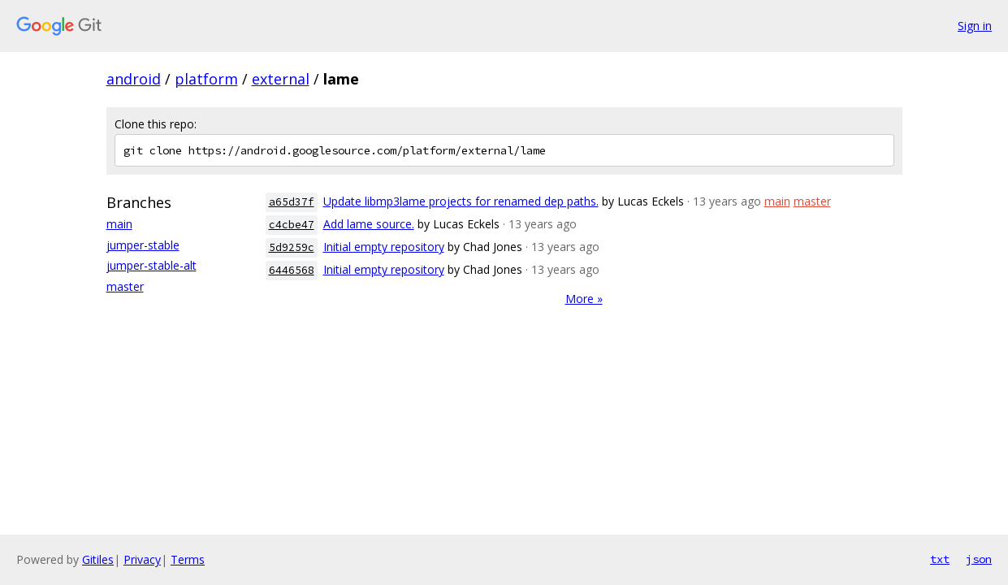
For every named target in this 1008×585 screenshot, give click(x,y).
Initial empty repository (383, 246)
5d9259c (291, 247)
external (280, 79)
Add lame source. (368, 224)
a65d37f (291, 202)
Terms (188, 559)
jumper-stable (143, 245)
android (133, 79)
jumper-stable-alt (151, 265)
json (979, 559)
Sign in (975, 25)
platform (206, 79)
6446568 (291, 270)
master (125, 286)
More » (584, 298)
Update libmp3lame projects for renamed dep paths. (461, 201)
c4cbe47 (291, 225)
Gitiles (98, 559)
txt (940, 559)
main (119, 224)
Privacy (142, 559)
